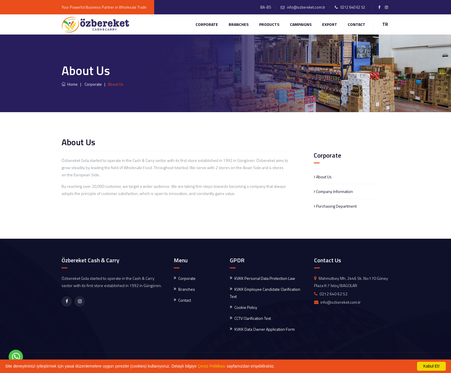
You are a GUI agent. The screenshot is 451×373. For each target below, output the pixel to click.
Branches (239, 24)
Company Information (333, 191)
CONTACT (356, 24)
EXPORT (329, 24)
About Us (323, 177)
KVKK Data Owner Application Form (264, 329)
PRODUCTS (269, 24)
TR (385, 24)
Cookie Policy (245, 307)
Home (70, 84)
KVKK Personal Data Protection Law (264, 278)
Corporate (207, 24)
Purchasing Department (335, 206)
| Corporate (90, 84)
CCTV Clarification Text (252, 318)
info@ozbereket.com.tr (306, 7)
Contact (184, 300)
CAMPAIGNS (301, 24)
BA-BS (265, 7)
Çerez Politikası (212, 366)
